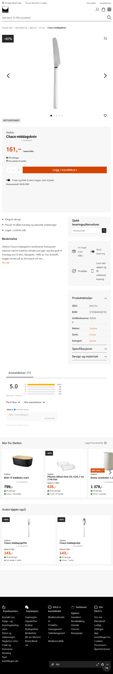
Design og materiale (85, 356)
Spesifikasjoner (82, 349)
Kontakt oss (8, 617)
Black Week (31, 641)
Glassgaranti (55, 629)
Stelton (10, 132)
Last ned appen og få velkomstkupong (101, 271)
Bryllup (29, 625)
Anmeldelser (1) (20, 373)
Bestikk (33, 28)
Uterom (75, 629)
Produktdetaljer (82, 298)
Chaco (92, 334)
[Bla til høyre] (105, 76)
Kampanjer (77, 633)
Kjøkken (75, 613)
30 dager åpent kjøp (11, 3)
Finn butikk (91, 3)
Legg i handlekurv (65, 170)
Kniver (42, 28)
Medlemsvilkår (56, 641)
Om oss (98, 617)
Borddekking (21, 28)
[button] (105, 115)
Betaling (6, 653)
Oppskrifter (31, 621)
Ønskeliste (30, 633)
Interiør (75, 625)
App (96, 633)
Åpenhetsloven (102, 649)
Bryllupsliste (31, 629)
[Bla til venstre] (8, 76)
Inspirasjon (31, 617)
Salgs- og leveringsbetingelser (10, 625)
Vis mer (6, 262)
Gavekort (76, 617)
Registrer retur (10, 641)
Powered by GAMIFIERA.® (17, 425)
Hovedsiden (7, 28)
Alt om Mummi (33, 637)
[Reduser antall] (9, 170)
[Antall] (14, 170)
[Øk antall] (19, 170)
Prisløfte (82, 271)
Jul (26, 645)
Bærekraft (99, 621)
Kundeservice (105, 3)
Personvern (100, 645)
